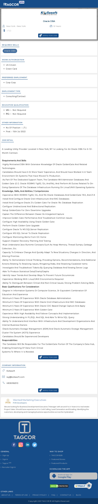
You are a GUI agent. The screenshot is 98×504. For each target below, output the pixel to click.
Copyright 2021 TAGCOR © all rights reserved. (49, 501)
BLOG (76, 495)
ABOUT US (5, 495)
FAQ (51, 495)
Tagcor (6, 463)
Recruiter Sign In (8, 467)
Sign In (4, 459)
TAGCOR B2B (56, 455)
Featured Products (58, 463)
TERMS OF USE (19, 495)
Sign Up (5, 455)
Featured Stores (57, 459)
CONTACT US (63, 495)
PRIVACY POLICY (37, 495)
